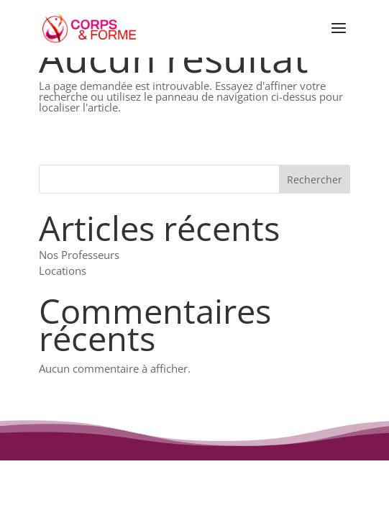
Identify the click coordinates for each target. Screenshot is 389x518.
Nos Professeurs (79, 254)
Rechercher (314, 179)
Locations (62, 270)
